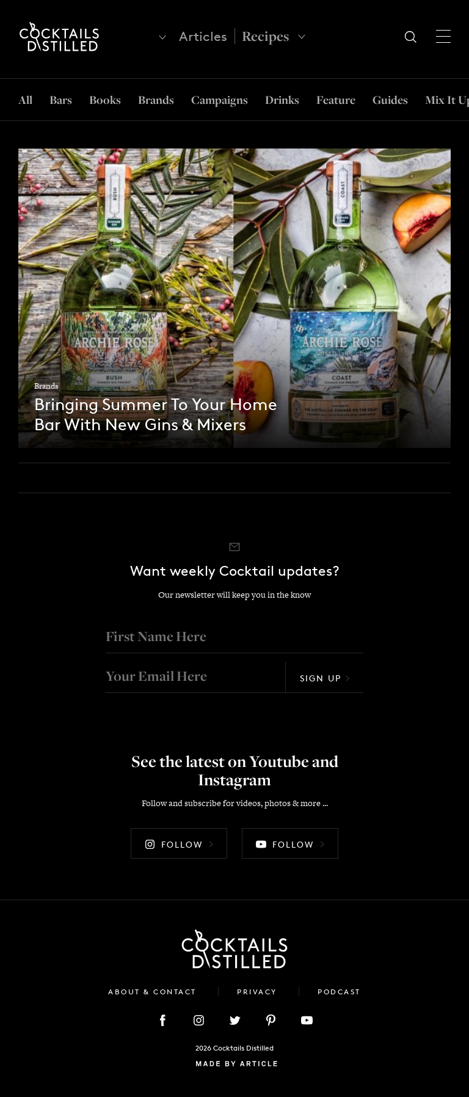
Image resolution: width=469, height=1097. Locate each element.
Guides (383, 99)
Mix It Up (442, 99)
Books (106, 99)
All (26, 99)
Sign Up (325, 672)
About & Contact (154, 986)
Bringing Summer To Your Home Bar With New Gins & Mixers (159, 402)
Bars (62, 99)
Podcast (339, 986)
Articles (203, 36)
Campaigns (218, 99)
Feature (331, 99)
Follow (179, 839)
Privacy (258, 986)
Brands (156, 99)
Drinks (279, 99)
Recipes (265, 36)
